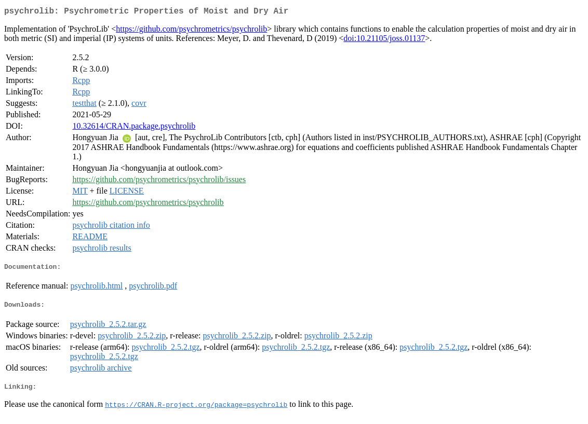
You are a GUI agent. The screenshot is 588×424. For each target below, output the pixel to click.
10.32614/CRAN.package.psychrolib (133, 128)
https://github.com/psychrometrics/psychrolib (191, 30)
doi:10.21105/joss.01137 (384, 40)
